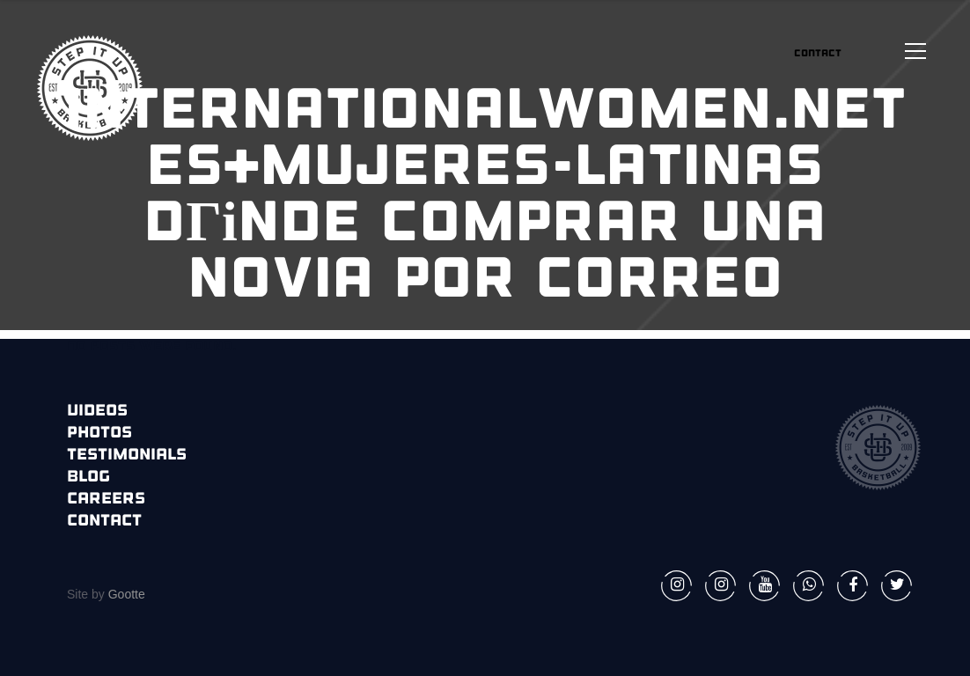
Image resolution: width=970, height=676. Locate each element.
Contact (104, 521)
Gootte (125, 594)
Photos (99, 433)
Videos (97, 411)
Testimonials (127, 455)
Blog (88, 477)
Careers (106, 499)
